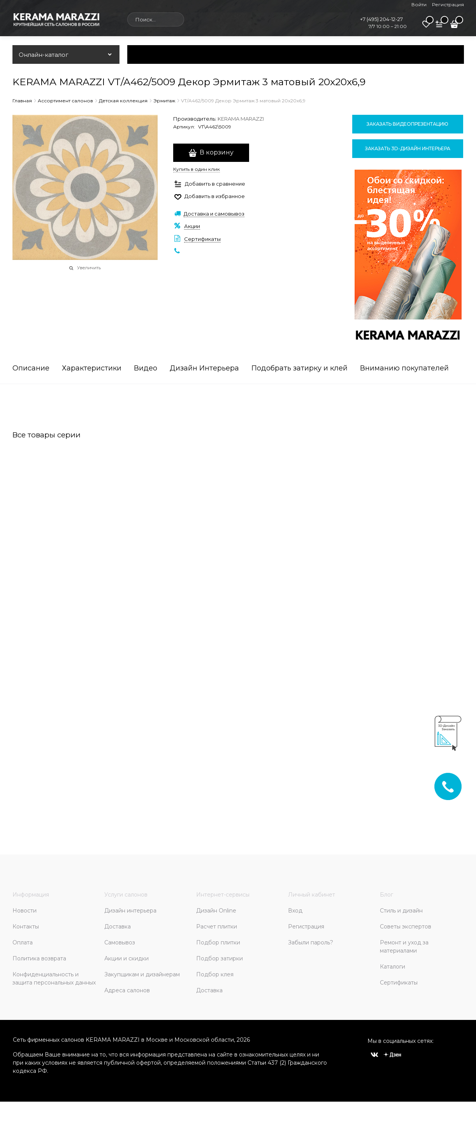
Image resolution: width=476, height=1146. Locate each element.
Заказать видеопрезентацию (407, 124)
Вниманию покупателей (404, 368)
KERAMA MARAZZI (241, 119)
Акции (192, 226)
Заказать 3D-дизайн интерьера (407, 148)
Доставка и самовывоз (214, 214)
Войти (419, 4)
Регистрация (448, 4)
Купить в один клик (196, 169)
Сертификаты (202, 239)
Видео (145, 368)
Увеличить (89, 267)
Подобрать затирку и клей (299, 368)
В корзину (217, 152)
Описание (30, 368)
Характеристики (91, 368)
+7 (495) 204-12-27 (381, 19)
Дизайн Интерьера (204, 368)
